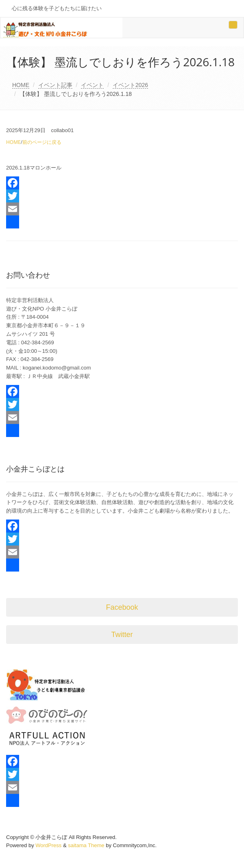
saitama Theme (86, 845)
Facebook (122, 607)
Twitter (122, 634)
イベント (92, 85)
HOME (20, 85)
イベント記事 (55, 85)
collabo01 (62, 130)
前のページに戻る (41, 142)
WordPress (48, 845)
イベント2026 (130, 85)
